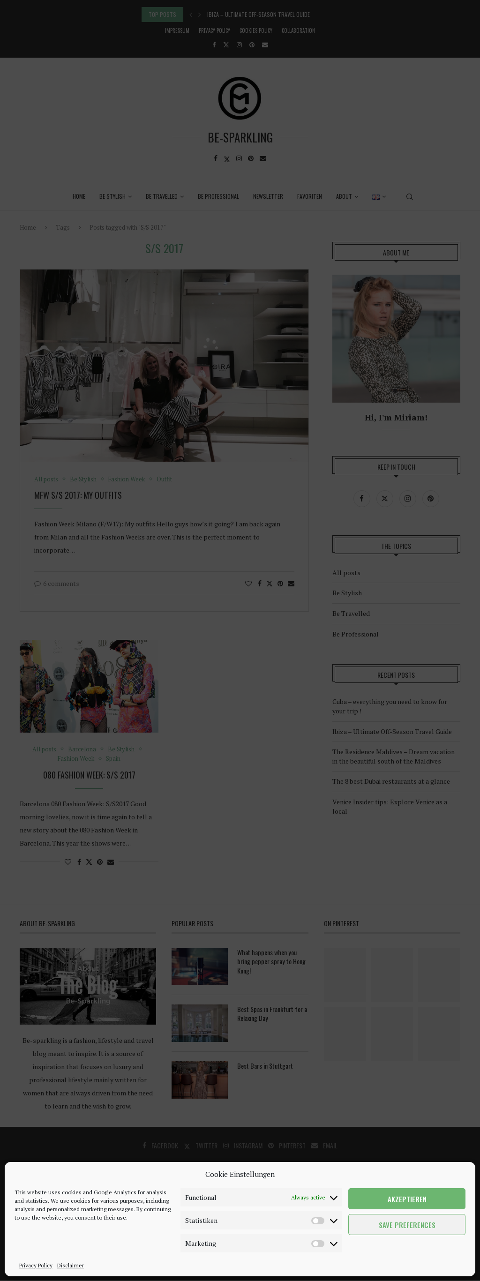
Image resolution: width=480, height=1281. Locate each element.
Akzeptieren (407, 1199)
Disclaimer (70, 1265)
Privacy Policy (35, 1265)
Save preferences (407, 1225)
